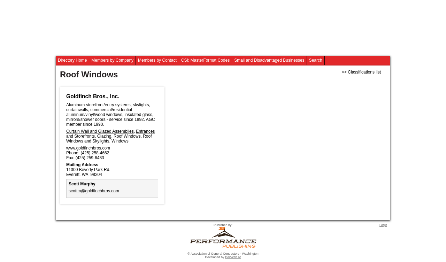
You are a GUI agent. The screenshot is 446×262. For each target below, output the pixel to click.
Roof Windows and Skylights (109, 139)
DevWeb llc (233, 257)
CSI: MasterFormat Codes (205, 60)
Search (315, 60)
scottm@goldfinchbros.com (94, 190)
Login (383, 225)
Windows (120, 141)
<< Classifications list (361, 72)
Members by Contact (157, 60)
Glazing (104, 136)
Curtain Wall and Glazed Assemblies (100, 131)
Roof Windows (127, 136)
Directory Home (72, 60)
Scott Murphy (82, 184)
